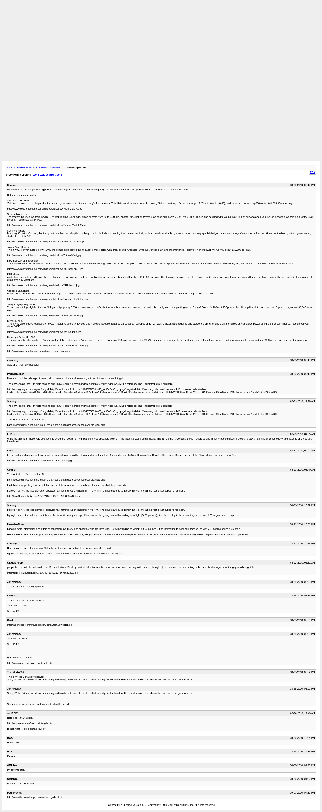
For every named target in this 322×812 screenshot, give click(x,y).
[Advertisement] (161, 12)
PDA (312, 172)
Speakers (55, 167)
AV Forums (41, 167)
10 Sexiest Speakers (47, 174)
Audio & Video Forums (19, 167)
